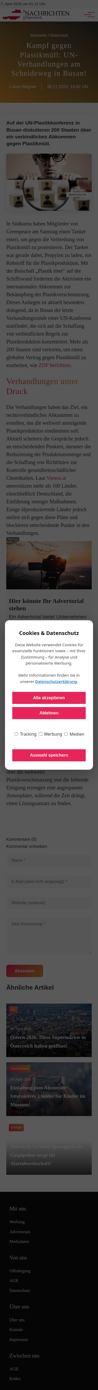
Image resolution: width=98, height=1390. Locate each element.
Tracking (26, 734)
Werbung (50, 734)
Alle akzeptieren (49, 698)
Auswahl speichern (49, 755)
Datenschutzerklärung (56, 681)
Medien (74, 734)
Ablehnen (49, 713)
